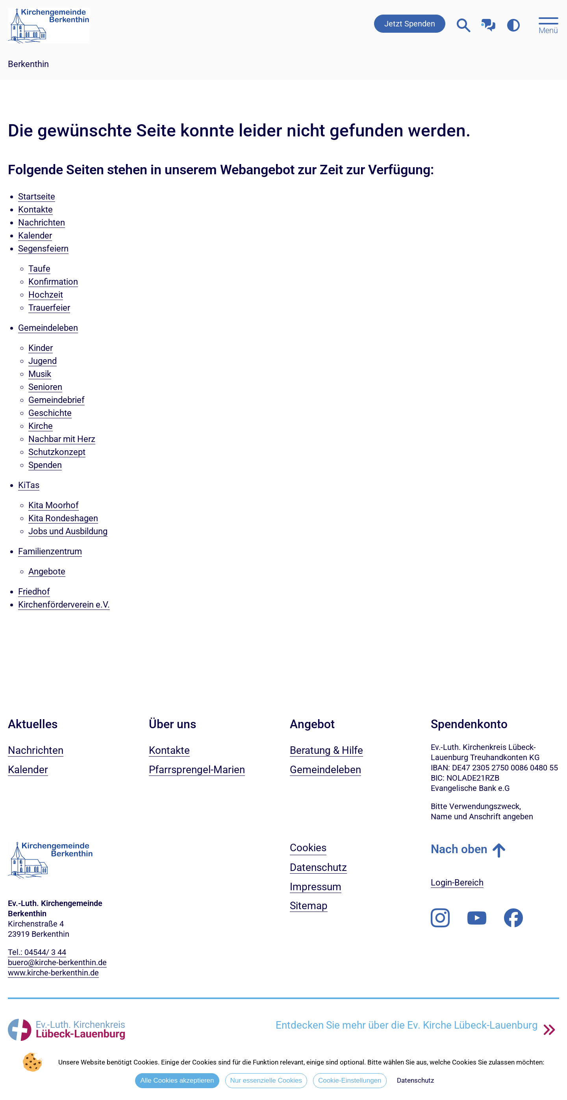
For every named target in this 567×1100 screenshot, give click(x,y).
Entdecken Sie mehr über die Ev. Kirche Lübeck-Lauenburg (408, 1025)
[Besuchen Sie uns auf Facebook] (513, 918)
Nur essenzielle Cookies (266, 1080)
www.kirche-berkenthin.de (53, 972)
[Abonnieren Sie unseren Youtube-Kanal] (476, 918)
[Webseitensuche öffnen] (463, 25)
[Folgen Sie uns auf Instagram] (440, 918)
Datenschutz (415, 1080)
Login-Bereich (457, 882)
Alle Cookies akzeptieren (177, 1080)
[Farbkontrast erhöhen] (513, 25)
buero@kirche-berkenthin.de (57, 962)
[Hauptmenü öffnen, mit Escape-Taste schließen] (548, 25)
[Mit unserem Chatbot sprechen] (488, 22)
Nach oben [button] (459, 849)
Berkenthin (28, 64)
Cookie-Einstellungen (350, 1080)
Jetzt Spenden (409, 23)
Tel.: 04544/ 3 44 (37, 952)
